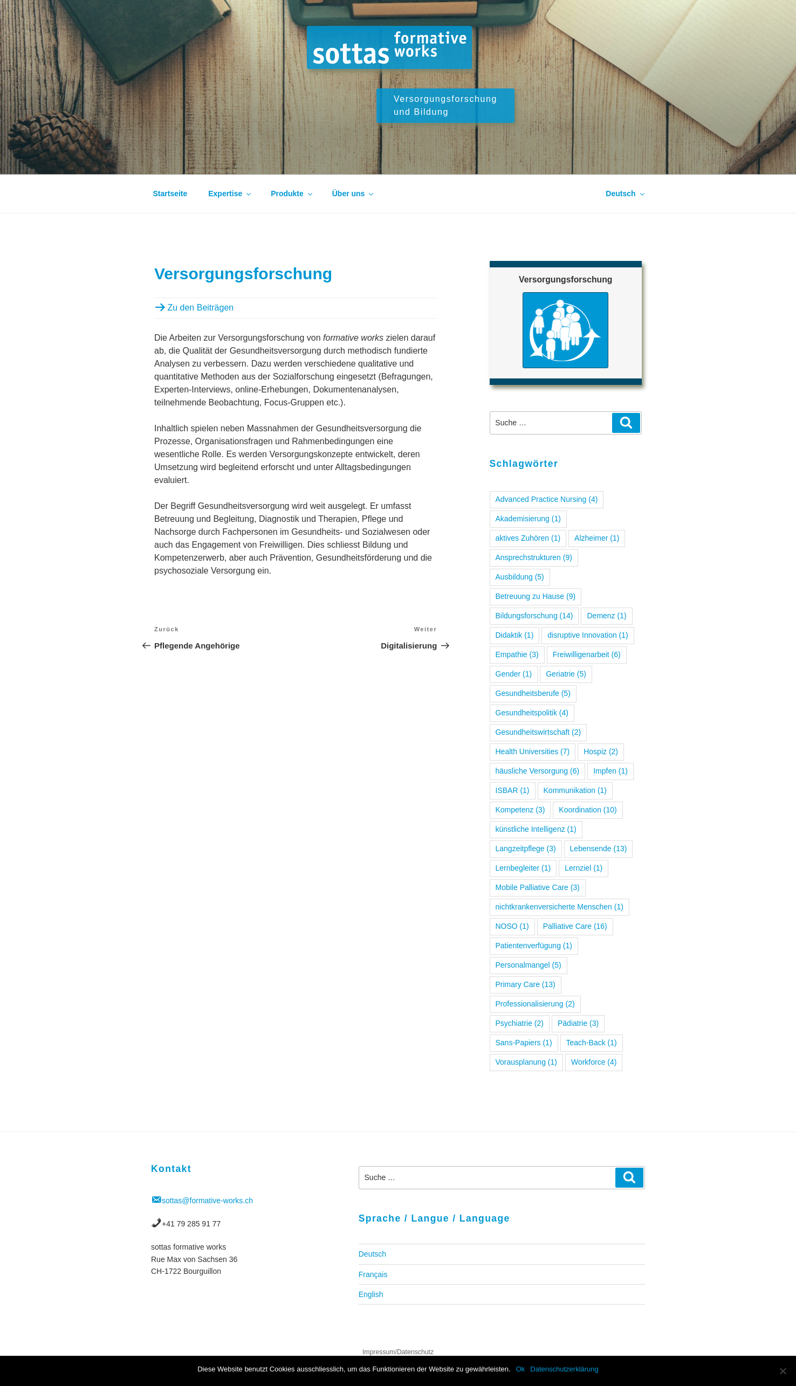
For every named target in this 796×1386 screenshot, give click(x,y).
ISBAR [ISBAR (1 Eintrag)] (513, 790)
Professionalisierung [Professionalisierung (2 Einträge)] (535, 1003)
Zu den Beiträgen (199, 307)
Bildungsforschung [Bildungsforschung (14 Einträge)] (534, 615)
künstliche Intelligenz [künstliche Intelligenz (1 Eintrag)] (536, 829)
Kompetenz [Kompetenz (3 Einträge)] (520, 809)
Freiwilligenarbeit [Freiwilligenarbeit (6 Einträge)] (587, 654)
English (371, 1294)
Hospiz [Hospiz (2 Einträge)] (601, 751)
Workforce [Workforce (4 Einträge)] (594, 1062)
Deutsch (626, 193)
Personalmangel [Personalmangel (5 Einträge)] (528, 965)
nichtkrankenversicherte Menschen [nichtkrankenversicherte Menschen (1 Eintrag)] (559, 906)
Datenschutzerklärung (564, 1369)
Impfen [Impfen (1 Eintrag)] (610, 771)
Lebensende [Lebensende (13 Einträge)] (598, 848)
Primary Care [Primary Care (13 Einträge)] (525, 984)
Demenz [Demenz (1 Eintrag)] (606, 615)
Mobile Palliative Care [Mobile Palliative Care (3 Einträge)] (538, 887)
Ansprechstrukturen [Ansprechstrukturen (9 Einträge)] (534, 557)
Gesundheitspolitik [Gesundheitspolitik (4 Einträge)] (532, 712)
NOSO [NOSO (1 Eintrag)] (512, 926)
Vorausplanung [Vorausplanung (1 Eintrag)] (526, 1062)
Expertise (230, 193)
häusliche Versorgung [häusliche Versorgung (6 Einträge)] (538, 771)
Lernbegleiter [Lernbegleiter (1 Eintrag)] (523, 868)
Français (373, 1274)
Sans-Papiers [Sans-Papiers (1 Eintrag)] (524, 1042)
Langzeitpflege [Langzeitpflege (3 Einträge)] (526, 848)
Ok (520, 1369)
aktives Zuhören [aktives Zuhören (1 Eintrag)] (528, 538)
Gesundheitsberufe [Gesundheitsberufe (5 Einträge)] (533, 693)
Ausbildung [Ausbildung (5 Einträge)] (520, 577)
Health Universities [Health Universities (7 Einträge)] (533, 751)
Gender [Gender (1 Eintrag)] (514, 674)
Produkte (292, 193)
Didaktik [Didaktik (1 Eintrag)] (515, 635)
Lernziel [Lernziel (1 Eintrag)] (583, 868)
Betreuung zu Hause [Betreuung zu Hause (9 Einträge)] (536, 596)
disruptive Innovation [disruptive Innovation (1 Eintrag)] (587, 635)
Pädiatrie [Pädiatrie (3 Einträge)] (578, 1023)
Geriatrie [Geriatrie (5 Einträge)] (566, 674)
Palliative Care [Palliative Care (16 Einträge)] (575, 926)
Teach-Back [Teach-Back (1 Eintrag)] (591, 1042)
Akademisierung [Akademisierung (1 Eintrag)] (528, 518)
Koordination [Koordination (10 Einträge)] (587, 809)
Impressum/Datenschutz (398, 1352)
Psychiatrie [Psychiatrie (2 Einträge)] (520, 1023)
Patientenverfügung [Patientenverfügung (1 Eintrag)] (534, 945)
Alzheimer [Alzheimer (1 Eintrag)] (596, 538)
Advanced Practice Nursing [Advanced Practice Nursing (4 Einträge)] (547, 499)
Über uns (353, 193)
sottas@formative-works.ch (207, 1200)
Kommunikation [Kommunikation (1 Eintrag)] (575, 790)
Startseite (170, 193)
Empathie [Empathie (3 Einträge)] (517, 654)
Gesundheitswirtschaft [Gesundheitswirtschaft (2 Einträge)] (538, 732)
